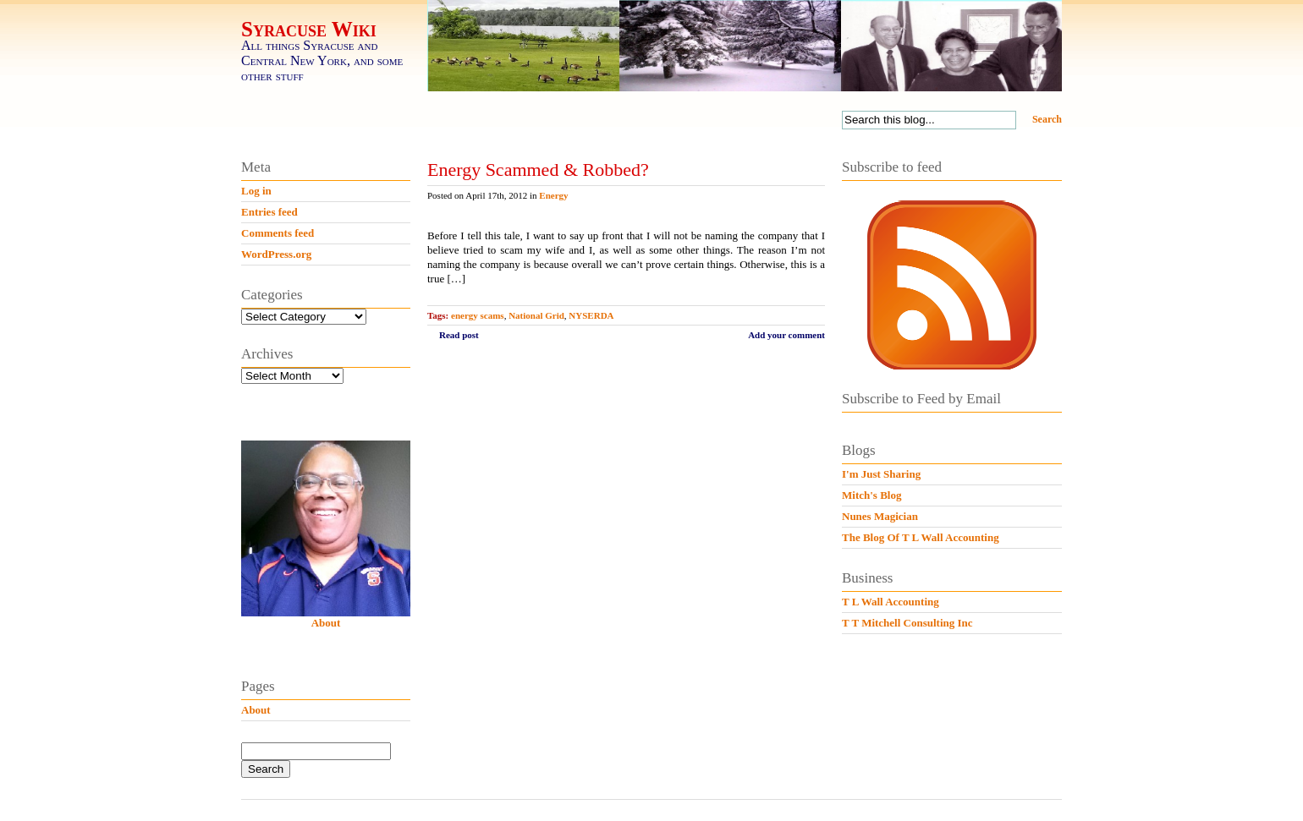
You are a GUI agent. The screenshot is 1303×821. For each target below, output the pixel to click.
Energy (553, 195)
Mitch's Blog (871, 495)
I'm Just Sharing (881, 474)
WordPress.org (276, 254)
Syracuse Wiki (309, 29)
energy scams (477, 315)
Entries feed (269, 211)
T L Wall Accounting (890, 601)
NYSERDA (591, 315)
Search (1047, 119)
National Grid (536, 315)
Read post (459, 335)
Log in (256, 190)
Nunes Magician (880, 516)
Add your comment (786, 335)
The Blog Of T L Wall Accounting (920, 537)
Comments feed (277, 233)
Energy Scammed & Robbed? (538, 169)
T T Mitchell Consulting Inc (907, 622)
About (326, 622)
